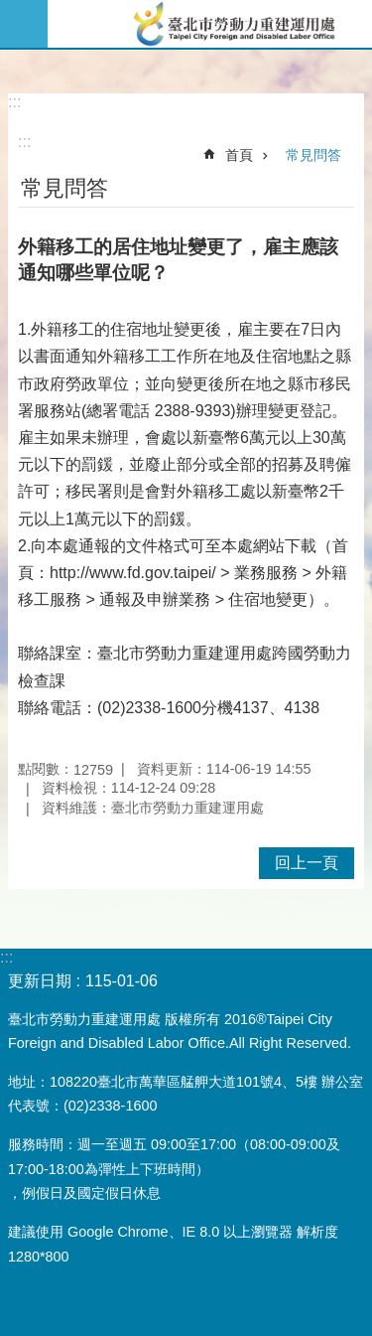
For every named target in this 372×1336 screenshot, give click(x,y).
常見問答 (313, 155)
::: (14, 101)
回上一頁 (306, 862)
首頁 (239, 155)
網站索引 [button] (24, 24)
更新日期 (39, 980)
